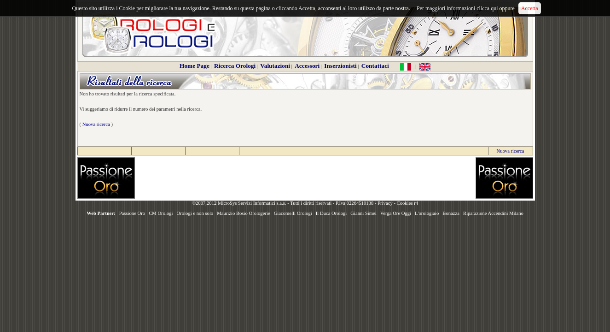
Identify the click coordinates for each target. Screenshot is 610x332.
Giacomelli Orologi (293, 213)
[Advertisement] (305, 178)
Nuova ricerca (96, 124)
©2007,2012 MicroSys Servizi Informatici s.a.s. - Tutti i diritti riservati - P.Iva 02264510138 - (285, 203)
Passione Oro (132, 213)
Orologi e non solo (195, 213)
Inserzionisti (340, 65)
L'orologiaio (427, 213)
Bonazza (450, 213)
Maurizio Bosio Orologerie (243, 213)
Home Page (194, 65)
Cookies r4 (407, 203)
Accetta (529, 8)
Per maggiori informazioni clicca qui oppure (466, 8)
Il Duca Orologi (331, 213)
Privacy (385, 203)
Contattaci (375, 65)
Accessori (307, 65)
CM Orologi (161, 213)
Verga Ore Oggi (395, 213)
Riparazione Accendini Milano (493, 213)
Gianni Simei (363, 213)
